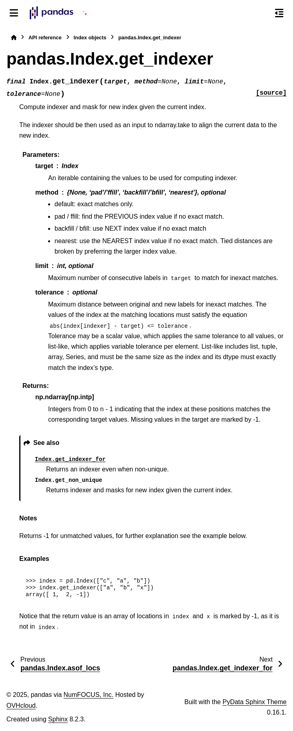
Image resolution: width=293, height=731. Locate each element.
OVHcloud (21, 705)
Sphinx (58, 719)
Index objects (90, 38)
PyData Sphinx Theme (254, 702)
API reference (45, 38)
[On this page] (279, 13)
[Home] (13, 37)
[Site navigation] (13, 13)
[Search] (262, 13)
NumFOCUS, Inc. (88, 694)
